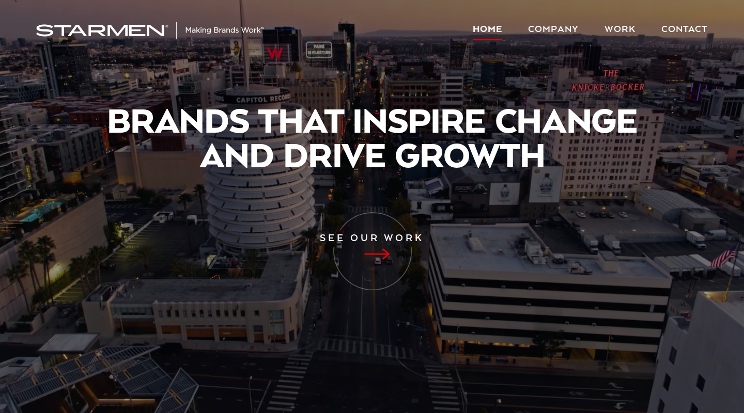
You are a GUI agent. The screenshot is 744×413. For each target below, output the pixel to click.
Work (620, 30)
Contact (684, 30)
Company (553, 30)
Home (487, 30)
